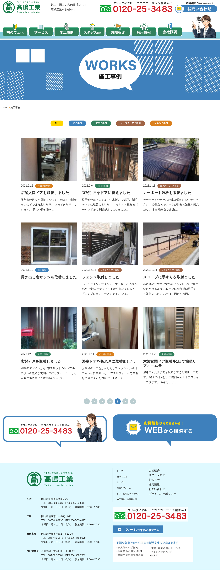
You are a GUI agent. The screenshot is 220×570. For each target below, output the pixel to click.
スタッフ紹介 (161, 475)
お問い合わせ (161, 489)
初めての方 (122, 476)
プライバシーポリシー (167, 494)
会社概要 (158, 471)
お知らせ (158, 480)
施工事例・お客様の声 (129, 498)
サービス (120, 482)
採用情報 (158, 485)
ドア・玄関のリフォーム (130, 493)
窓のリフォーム (125, 487)
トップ (119, 471)
